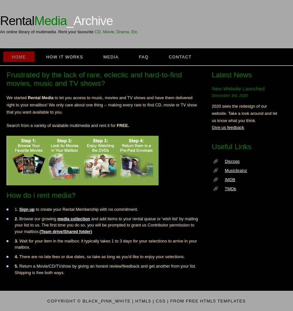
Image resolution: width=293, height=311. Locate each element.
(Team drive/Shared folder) (65, 231)
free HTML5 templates (216, 301)
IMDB (230, 179)
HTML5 (143, 301)
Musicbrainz (236, 170)
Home (19, 56)
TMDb (230, 188)
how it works (64, 56)
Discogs (232, 161)
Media (111, 56)
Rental (56, 21)
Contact (180, 56)
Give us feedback (228, 127)
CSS (160, 301)
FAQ (143, 56)
